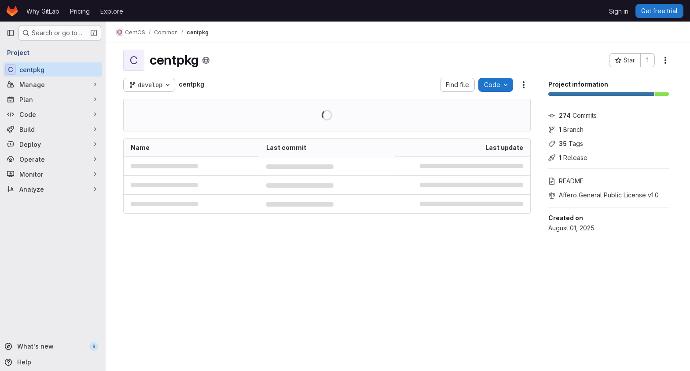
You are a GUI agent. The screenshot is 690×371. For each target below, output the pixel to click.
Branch (566, 129)
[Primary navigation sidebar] (11, 33)
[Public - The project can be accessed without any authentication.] (205, 60)
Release (567, 157)
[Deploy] (53, 144)
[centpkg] (53, 69)
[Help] (52, 362)
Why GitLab (42, 11)
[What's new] (52, 346)
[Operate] (53, 159)
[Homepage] (12, 11)
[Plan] (53, 99)
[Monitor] (53, 174)
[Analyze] (53, 189)
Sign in (618, 11)
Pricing (80, 11)
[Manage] (53, 84)
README (566, 181)
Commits (572, 115)
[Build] (53, 129)
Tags (565, 143)
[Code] (53, 114)
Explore (111, 11)
